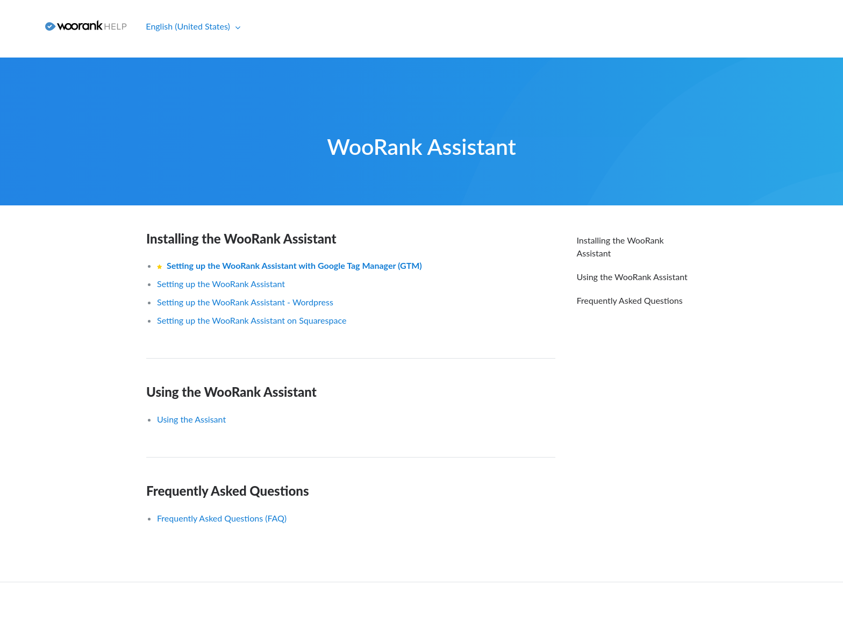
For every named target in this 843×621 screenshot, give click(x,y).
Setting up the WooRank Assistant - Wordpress (245, 302)
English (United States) (189, 26)
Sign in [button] (19, 26)
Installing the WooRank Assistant (241, 238)
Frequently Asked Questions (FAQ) (222, 518)
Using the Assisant (191, 419)
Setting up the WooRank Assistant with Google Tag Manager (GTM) (294, 265)
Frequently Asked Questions (227, 490)
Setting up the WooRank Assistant (221, 284)
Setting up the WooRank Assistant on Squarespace (251, 320)
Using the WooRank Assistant (231, 391)
